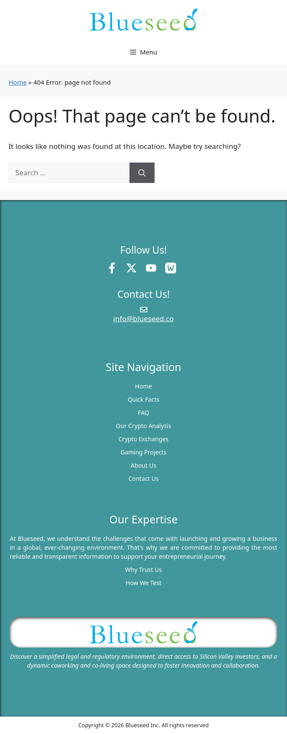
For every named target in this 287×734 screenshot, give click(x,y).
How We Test (143, 583)
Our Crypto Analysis (143, 426)
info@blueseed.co (143, 318)
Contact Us (143, 478)
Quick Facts (144, 399)
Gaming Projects (143, 452)
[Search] (142, 173)
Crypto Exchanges (143, 439)
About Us (143, 465)
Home (18, 82)
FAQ (143, 412)
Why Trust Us (143, 569)
